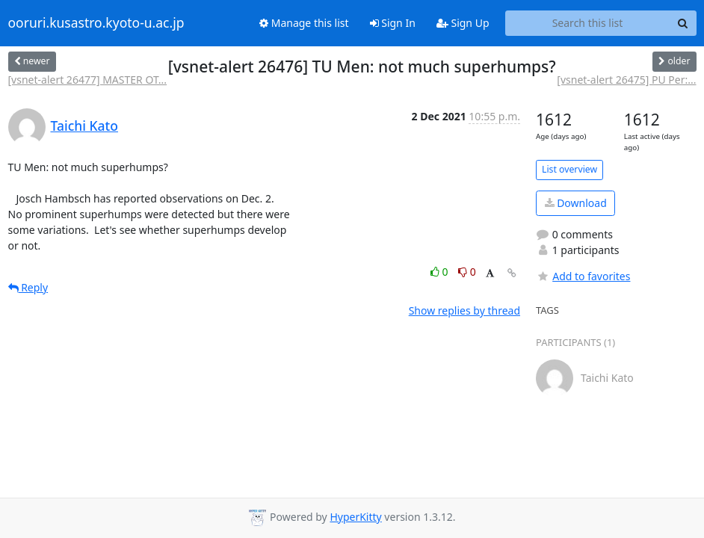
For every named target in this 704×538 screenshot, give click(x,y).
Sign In (393, 23)
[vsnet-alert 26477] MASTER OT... (87, 79)
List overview (569, 169)
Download (576, 203)
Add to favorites (583, 276)
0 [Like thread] (440, 272)
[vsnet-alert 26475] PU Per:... (626, 79)
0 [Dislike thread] (467, 272)
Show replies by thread (464, 310)
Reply (28, 287)
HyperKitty (355, 517)
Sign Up (463, 23)
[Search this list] (587, 23)
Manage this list (304, 23)
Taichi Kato (84, 125)
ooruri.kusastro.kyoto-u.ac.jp (96, 23)
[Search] (683, 23)
